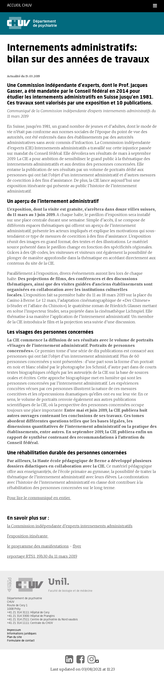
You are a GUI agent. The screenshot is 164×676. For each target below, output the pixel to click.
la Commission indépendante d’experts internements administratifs (69, 526)
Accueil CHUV (19, 5)
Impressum (14, 630)
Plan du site (14, 637)
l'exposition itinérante (27, 536)
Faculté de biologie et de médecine (70, 590)
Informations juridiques (21, 633)
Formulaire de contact (21, 640)
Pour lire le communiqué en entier (39, 497)
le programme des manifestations (38, 546)
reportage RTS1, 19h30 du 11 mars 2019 (42, 556)
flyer (77, 546)
